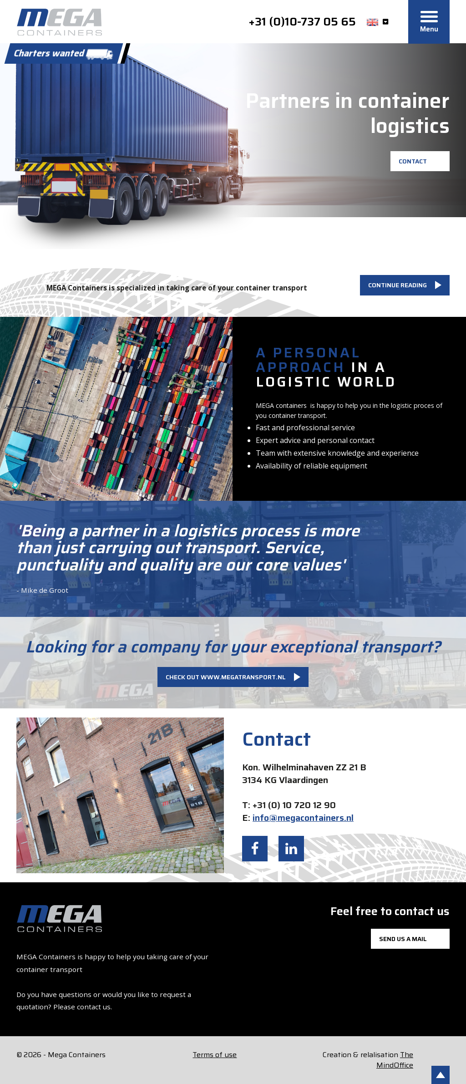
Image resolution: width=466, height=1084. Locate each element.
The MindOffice (394, 1060)
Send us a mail (403, 939)
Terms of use (214, 1054)
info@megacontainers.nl (303, 818)
